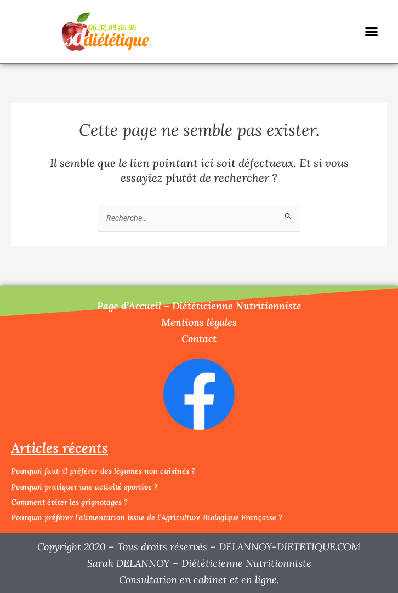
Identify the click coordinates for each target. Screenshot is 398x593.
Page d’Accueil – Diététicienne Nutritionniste (199, 306)
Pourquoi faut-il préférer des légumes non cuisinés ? (103, 471)
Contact (199, 338)
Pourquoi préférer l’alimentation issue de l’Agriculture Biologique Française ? (146, 517)
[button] (371, 31)
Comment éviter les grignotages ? (69, 502)
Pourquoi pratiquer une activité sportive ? (84, 487)
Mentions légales (199, 322)
